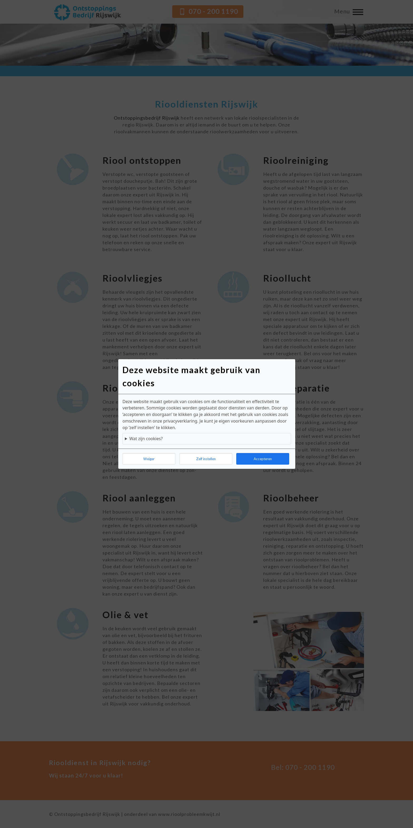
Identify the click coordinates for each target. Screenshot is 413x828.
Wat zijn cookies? (146, 438)
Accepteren (263, 459)
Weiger (149, 459)
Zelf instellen (206, 459)
